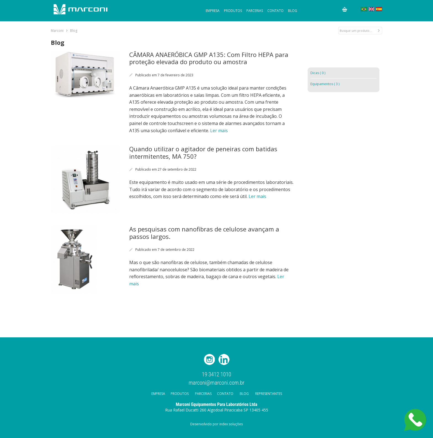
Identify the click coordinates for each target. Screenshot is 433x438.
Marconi (57, 30)
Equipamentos (324, 84)
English (371, 9)
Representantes (268, 393)
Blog (292, 10)
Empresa (213, 10)
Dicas (317, 73)
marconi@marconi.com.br (216, 382)
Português (364, 9)
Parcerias (254, 10)
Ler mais (219, 130)
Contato (275, 10)
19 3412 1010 (216, 374)
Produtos (233, 10)
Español (379, 9)
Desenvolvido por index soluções (216, 424)
